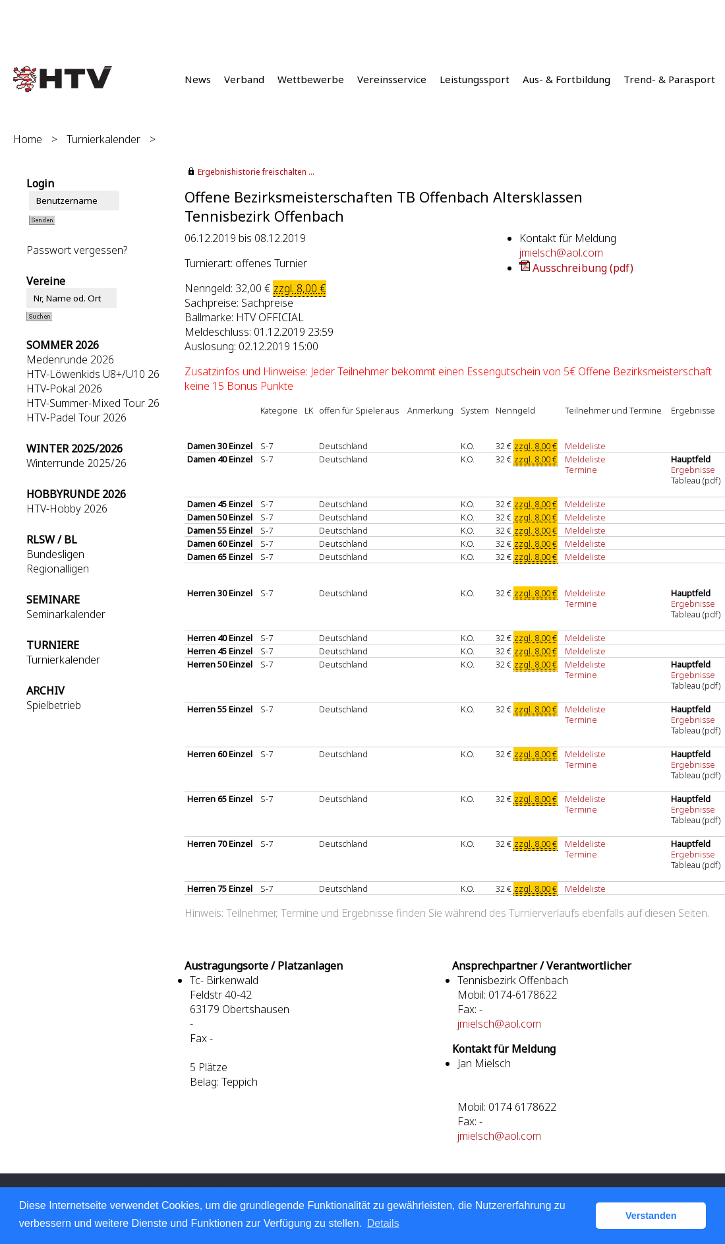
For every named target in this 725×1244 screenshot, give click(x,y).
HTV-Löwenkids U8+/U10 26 (93, 374)
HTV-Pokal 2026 (64, 388)
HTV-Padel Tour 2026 (76, 417)
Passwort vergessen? (76, 250)
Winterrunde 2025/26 (76, 463)
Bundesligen (55, 554)
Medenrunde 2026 (70, 359)
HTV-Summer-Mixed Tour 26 (93, 403)
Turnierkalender (103, 139)
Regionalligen (57, 568)
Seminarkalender (65, 614)
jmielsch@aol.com (561, 252)
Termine (581, 470)
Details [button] (383, 1223)
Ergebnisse (694, 470)
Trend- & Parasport (669, 79)
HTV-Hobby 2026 (66, 508)
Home (27, 139)
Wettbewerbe (310, 79)
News (198, 79)
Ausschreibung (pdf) (583, 268)
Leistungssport (474, 79)
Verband (244, 79)
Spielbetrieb (53, 705)
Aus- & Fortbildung (566, 79)
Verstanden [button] (651, 1215)
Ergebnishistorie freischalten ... (256, 171)
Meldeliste (585, 446)
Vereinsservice (391, 79)
